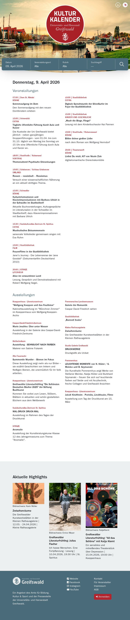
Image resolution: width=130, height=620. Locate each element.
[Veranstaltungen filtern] (122, 64)
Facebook (73, 582)
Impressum (100, 586)
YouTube (73, 589)
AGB (96, 589)
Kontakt (98, 579)
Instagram (73, 586)
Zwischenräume (22, 510)
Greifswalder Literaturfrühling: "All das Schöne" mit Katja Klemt (100, 538)
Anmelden (103, 596)
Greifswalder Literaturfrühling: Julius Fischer (62, 540)
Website (72, 579)
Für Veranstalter (102, 582)
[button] (125, 4)
